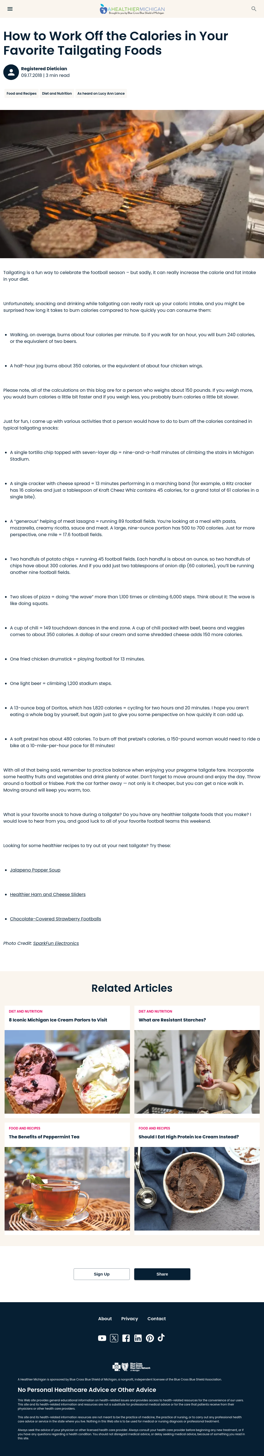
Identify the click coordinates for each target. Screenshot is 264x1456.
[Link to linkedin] (138, 1339)
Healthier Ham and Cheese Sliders (48, 894)
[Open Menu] (10, 8)
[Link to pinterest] (150, 1339)
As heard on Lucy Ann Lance (101, 93)
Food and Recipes (21, 93)
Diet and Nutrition (57, 93)
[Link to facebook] (126, 1339)
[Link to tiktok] (162, 1339)
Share (162, 1274)
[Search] (254, 8)
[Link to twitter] (114, 1339)
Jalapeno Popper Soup (35, 870)
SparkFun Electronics (56, 943)
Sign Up (101, 1274)
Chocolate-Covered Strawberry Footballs (55, 919)
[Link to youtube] (102, 1339)
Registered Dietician (44, 69)
